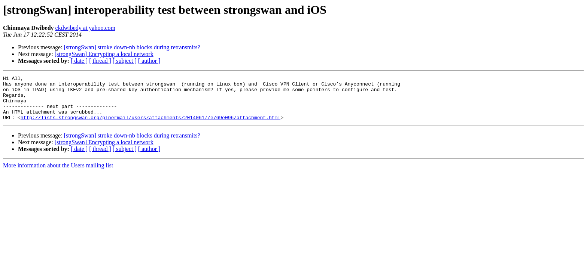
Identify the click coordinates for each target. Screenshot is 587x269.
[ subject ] (125, 61)
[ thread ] (100, 61)
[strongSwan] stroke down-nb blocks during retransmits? (132, 47)
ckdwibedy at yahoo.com (85, 28)
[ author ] (149, 61)
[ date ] (79, 61)
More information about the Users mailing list (58, 174)
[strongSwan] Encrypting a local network (104, 54)
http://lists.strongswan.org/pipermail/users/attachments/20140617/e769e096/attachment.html (150, 126)
